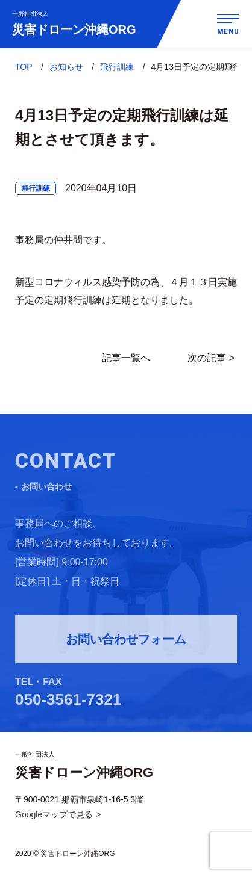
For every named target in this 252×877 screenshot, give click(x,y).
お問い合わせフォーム (126, 641)
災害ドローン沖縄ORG (74, 23)
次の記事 (206, 358)
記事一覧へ (126, 358)
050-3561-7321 (68, 701)
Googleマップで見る (54, 814)
